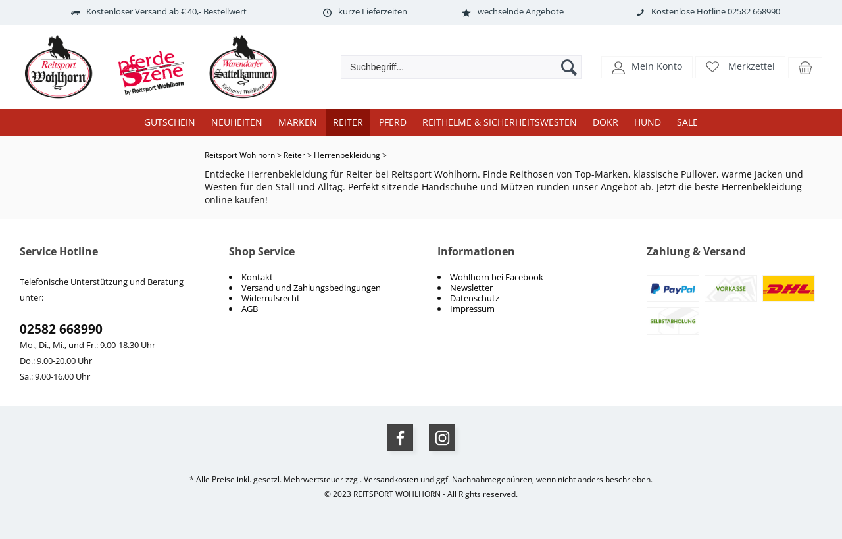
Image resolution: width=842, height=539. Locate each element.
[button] (647, 66)
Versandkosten (391, 479)
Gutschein (169, 122)
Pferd (393, 122)
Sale (687, 122)
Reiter (348, 122)
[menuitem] (525, 277)
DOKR (605, 122)
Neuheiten (236, 122)
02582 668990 (61, 329)
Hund (647, 122)
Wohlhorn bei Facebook (496, 277)
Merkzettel (751, 66)
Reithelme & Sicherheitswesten (499, 122)
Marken (297, 122)
